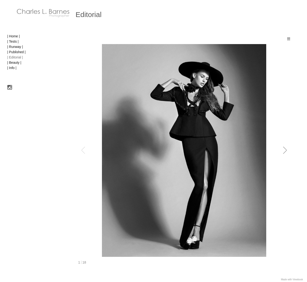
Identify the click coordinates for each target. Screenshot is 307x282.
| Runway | (15, 47)
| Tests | (12, 41)
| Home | (13, 36)
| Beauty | (14, 62)
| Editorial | (15, 57)
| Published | (16, 52)
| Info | (11, 68)
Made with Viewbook (292, 279)
